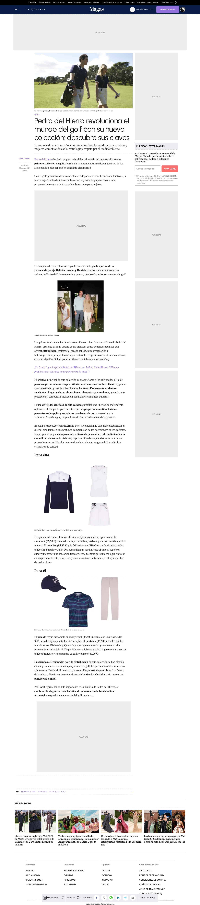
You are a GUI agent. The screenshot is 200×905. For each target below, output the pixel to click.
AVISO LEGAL (145, 870)
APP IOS (30, 870)
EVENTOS (68, 875)
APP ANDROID (33, 875)
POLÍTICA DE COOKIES (150, 884)
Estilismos (42, 792)
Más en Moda (23, 803)
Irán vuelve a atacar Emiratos (147, 2)
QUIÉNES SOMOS (34, 879)
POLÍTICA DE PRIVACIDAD (151, 875)
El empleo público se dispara (112, 2)
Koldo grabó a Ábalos (91, 2)
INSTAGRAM (107, 879)
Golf (63, 792)
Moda (36, 115)
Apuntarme (170, 168)
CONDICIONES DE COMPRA (152, 879)
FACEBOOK (107, 875)
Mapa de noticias (59, 2)
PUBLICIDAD (69, 879)
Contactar (69, 864)
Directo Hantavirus (74, 2)
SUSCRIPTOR (70, 884)
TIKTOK (105, 884)
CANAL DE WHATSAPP (36, 884)
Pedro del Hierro (43, 159)
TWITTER (106, 870)
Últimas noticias (44, 2)
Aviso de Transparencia (152, 889)
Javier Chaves (24, 158)
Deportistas (54, 792)
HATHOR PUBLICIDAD (74, 870)
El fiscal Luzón (129, 2)
